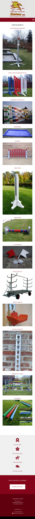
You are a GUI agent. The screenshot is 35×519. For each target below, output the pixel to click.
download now (17, 486)
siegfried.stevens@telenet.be (18, 513)
